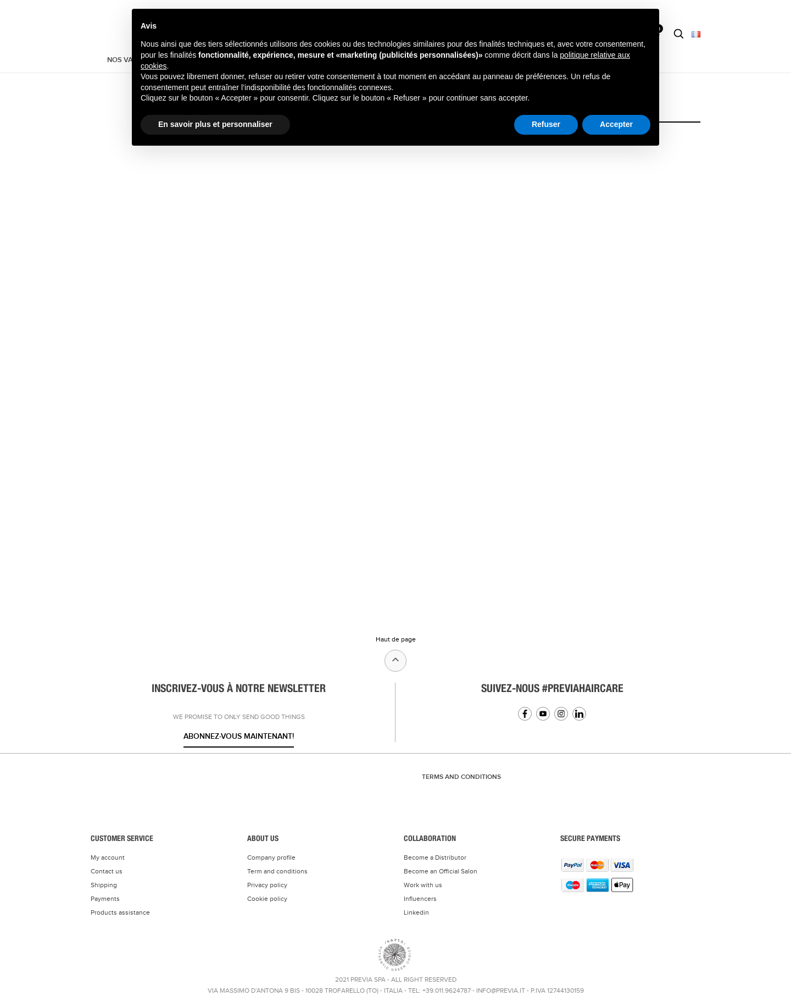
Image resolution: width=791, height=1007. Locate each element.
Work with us (423, 885)
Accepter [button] (616, 124)
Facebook (525, 713)
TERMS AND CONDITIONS (461, 777)
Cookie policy (267, 899)
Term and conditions (277, 871)
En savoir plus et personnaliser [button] (215, 124)
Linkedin (579, 713)
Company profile (271, 857)
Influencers (420, 899)
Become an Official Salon (440, 871)
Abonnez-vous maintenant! (238, 736)
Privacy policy (267, 885)
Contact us (106, 871)
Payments (105, 899)
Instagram (561, 713)
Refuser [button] (546, 124)
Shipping (104, 885)
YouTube (543, 713)
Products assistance (120, 912)
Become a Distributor (435, 857)
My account (108, 857)
